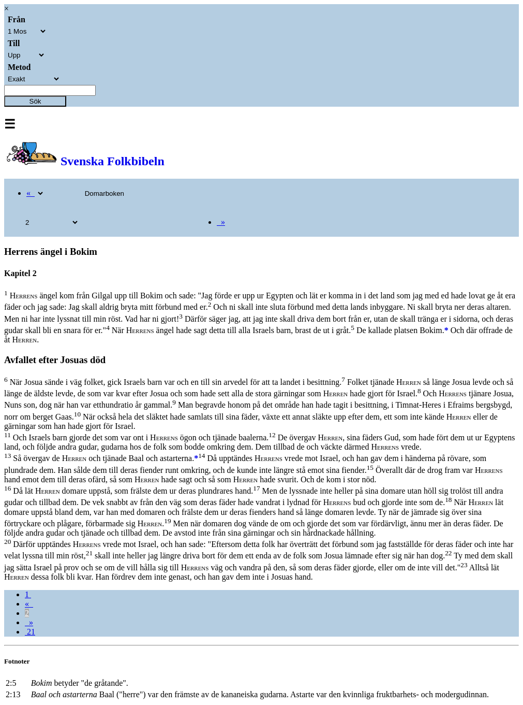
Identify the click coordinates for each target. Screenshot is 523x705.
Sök (35, 101)
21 (30, 631)
